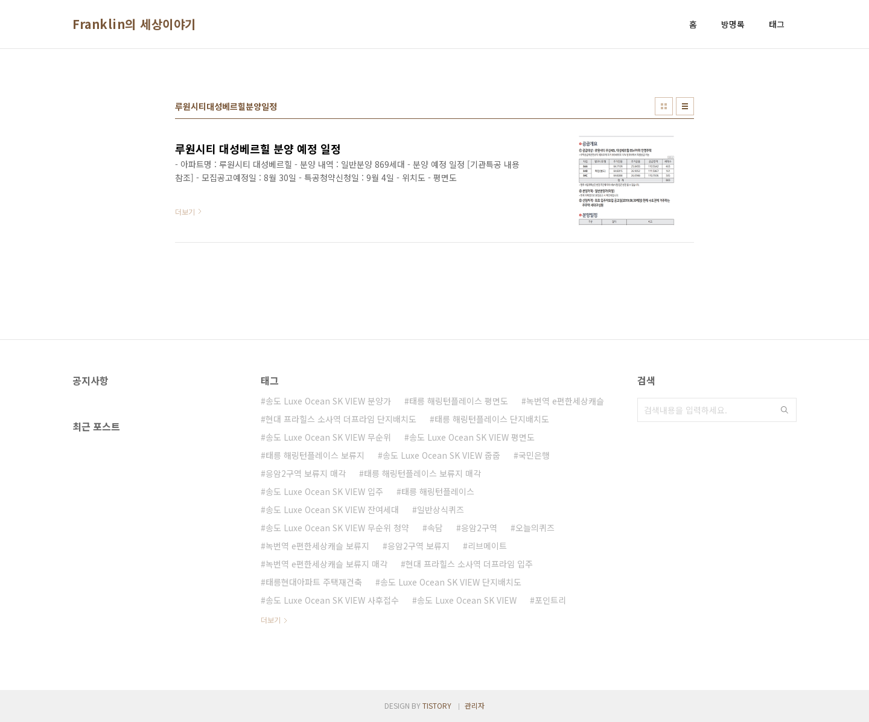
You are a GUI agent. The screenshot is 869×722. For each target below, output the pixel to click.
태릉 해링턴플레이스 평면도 (458, 401)
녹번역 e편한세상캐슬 (565, 401)
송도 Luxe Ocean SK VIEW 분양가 (328, 401)
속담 (435, 528)
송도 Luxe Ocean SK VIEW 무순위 (328, 437)
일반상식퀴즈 (440, 509)
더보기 (271, 620)
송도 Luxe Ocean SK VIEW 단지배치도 (450, 582)
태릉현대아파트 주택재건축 (314, 582)
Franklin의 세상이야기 (134, 24)
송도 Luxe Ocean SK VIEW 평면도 (472, 437)
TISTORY (436, 705)
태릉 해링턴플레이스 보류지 (315, 455)
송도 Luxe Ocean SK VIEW (467, 600)
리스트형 (685, 106)
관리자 (475, 705)
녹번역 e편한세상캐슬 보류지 (317, 546)
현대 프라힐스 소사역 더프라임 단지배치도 (341, 419)
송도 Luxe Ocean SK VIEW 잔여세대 (332, 509)
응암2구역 (479, 528)
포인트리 (550, 600)
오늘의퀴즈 (535, 528)
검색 (784, 409)
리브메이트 (487, 546)
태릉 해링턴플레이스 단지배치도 (491, 419)
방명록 (733, 24)
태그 (777, 24)
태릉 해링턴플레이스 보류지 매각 (422, 473)
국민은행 (534, 455)
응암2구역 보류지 (418, 546)
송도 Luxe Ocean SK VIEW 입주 (324, 491)
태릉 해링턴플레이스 (437, 491)
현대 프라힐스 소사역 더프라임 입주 (469, 564)
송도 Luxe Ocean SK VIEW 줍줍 (441, 455)
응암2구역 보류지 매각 (306, 473)
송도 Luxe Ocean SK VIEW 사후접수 (332, 600)
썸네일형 (664, 106)
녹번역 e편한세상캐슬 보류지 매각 (326, 564)
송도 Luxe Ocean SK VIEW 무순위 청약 (337, 528)
